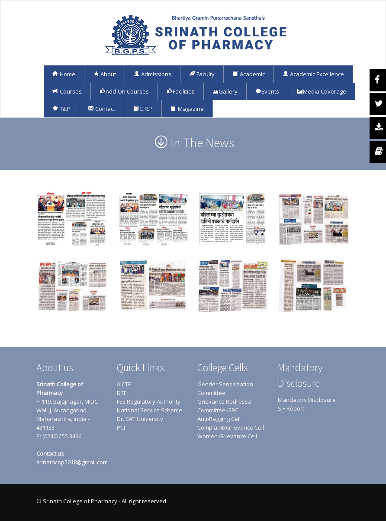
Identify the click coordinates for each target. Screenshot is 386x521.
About (104, 74)
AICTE (124, 384)
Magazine (187, 109)
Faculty (202, 74)
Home (63, 74)
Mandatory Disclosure (307, 400)
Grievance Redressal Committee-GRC (225, 406)
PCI (121, 427)
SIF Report (291, 408)
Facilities (181, 91)
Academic (248, 74)
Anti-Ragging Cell (219, 419)
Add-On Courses (124, 91)
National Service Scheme (149, 410)
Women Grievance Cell (227, 436)
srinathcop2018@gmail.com (72, 462)
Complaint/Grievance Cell (230, 427)
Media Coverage (321, 91)
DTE (122, 393)
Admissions (152, 74)
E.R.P (143, 109)
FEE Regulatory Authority (148, 401)
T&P (61, 109)
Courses (67, 91)
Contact (101, 109)
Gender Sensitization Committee (225, 388)
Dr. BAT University (140, 419)
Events (267, 91)
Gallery (225, 91)
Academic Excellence (313, 74)
